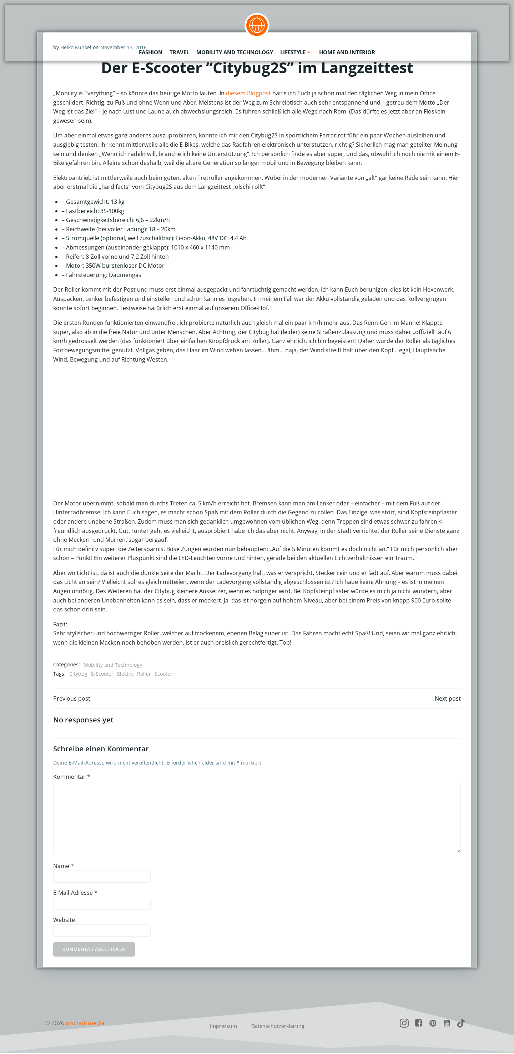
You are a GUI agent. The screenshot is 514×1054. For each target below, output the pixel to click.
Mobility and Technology (234, 51)
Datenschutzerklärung (277, 1027)
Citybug (78, 674)
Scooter (163, 674)
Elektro (125, 674)
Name (63, 867)
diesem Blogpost (248, 93)
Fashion (150, 51)
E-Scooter (102, 674)
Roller (144, 674)
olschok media (85, 1024)
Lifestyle (296, 51)
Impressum (223, 1027)
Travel (179, 51)
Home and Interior (347, 51)
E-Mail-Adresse (75, 894)
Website (64, 921)
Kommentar (71, 778)
